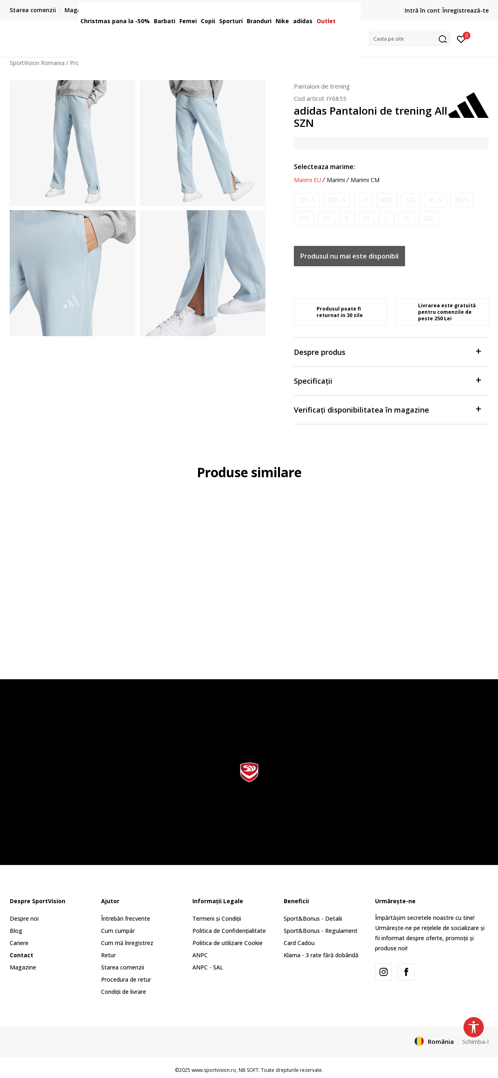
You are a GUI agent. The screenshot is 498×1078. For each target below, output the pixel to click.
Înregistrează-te (465, 10)
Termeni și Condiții (216, 918)
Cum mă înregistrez (127, 943)
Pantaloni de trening (322, 86)
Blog (16, 931)
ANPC (200, 955)
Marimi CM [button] (365, 180)
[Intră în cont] (461, 39)
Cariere (19, 943)
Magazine (23, 967)
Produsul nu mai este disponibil (349, 256)
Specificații (387, 380)
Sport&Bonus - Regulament (321, 931)
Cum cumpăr (118, 931)
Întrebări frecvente (125, 918)
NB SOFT (249, 1070)
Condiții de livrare (123, 991)
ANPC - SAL (207, 967)
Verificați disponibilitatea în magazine (387, 409)
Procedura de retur (126, 979)
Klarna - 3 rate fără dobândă (321, 955)
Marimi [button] (336, 180)
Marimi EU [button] (307, 180)
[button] (409, 39)
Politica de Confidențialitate (229, 931)
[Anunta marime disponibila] (307, 200)
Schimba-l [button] (475, 1041)
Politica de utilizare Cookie (227, 943)
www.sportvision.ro (214, 1070)
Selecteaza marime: (324, 166)
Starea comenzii (122, 967)
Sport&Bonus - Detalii (313, 918)
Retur (108, 955)
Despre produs (387, 351)
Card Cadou (299, 943)
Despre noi (24, 918)
